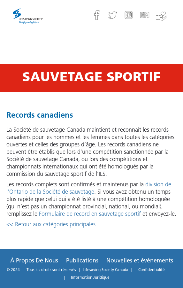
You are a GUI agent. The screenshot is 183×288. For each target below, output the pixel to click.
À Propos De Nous (34, 261)
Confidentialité (151, 270)
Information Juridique (90, 278)
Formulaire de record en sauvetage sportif (90, 214)
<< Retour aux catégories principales (50, 225)
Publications (82, 261)
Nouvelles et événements (139, 261)
